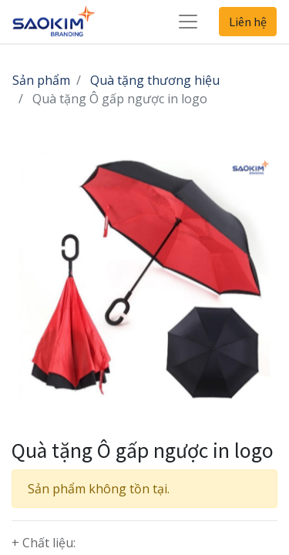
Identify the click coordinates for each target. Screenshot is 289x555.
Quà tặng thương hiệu (155, 80)
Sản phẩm (41, 80)
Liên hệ (248, 21)
